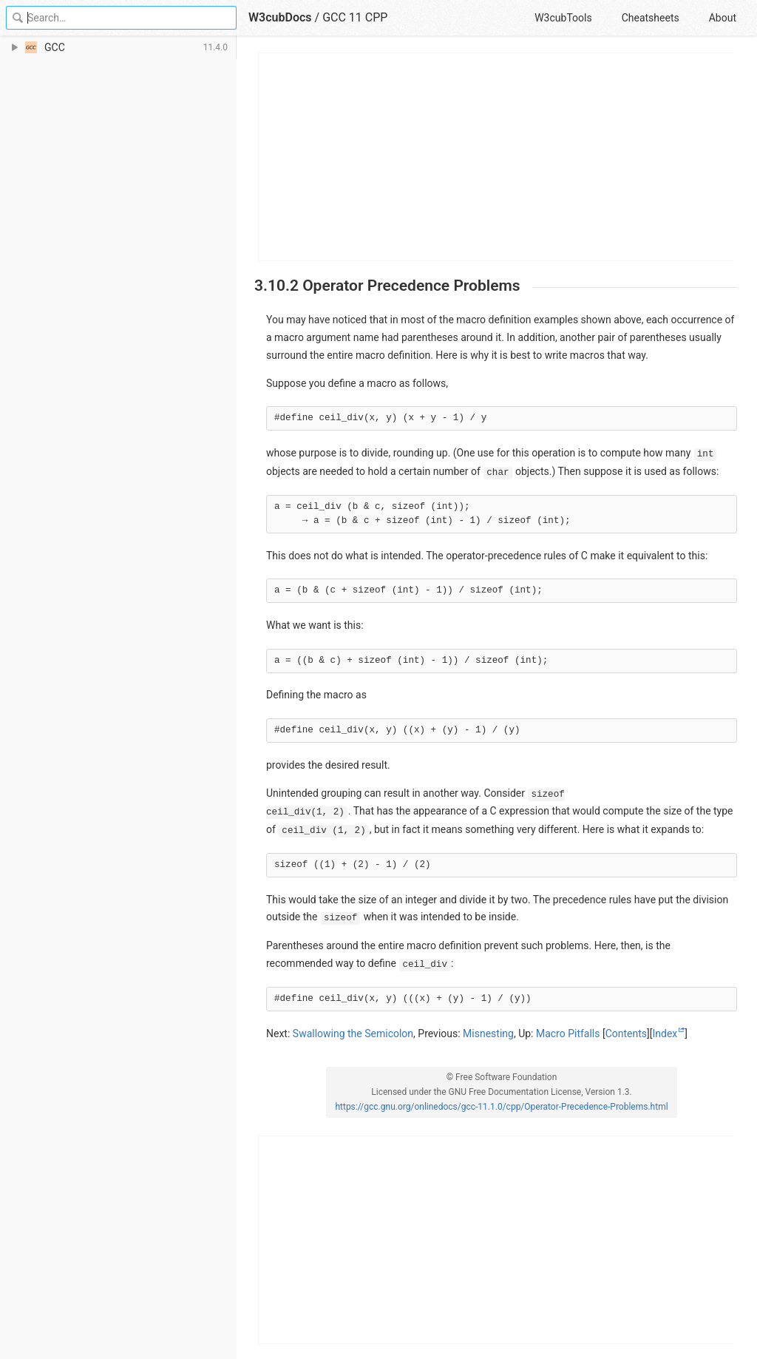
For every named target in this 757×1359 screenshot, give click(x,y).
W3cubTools (562, 18)
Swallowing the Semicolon (353, 1033)
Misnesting (488, 1033)
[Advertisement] (496, 156)
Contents (626, 1033)
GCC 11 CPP (354, 17)
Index (665, 1033)
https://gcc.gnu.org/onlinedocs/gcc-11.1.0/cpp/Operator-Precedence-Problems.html (501, 1107)
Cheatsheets (650, 18)
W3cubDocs (280, 17)
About (722, 18)
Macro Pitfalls (568, 1033)
